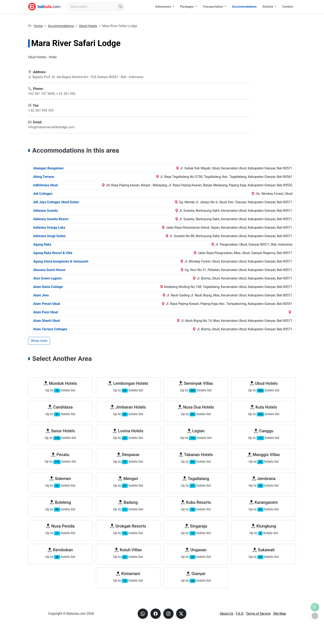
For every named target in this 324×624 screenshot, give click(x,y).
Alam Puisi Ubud (45, 312)
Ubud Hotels (88, 26)
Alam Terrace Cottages (50, 329)
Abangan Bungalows (48, 168)
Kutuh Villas (128, 549)
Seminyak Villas (196, 383)
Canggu (263, 430)
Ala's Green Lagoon (47, 278)
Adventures (163, 6)
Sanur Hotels (60, 430)
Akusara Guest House (49, 270)
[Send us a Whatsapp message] (143, 614)
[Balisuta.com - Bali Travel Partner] (44, 7)
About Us (226, 614)
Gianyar (195, 573)
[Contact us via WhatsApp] (315, 607)
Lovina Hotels (128, 430)
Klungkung (263, 526)
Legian (196, 430)
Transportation (213, 6)
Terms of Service (258, 614)
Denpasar (128, 454)
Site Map (279, 614)
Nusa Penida (60, 526)
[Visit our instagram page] (168, 614)
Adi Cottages (42, 194)
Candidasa (60, 407)
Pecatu (60, 454)
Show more (39, 341)
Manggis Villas (264, 454)
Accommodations (244, 6)
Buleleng (60, 502)
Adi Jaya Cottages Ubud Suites (56, 202)
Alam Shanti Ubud (46, 321)
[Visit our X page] (181, 614)
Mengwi (128, 478)
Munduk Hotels (60, 383)
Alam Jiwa (41, 295)
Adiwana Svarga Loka (49, 227)
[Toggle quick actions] (315, 616)
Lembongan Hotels (128, 383)
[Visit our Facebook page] (155, 614)
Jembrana (264, 478)
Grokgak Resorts (128, 526)
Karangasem (263, 502)
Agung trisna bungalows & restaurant (60, 261)
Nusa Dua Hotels (196, 407)
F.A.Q (239, 614)
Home (38, 26)
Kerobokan (60, 549)
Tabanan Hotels (196, 454)
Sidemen (60, 478)
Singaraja (196, 526)
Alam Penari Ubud (46, 304)
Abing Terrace (43, 177)
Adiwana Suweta (45, 211)
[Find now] (120, 6)
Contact (287, 6)
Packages (187, 6)
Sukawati (264, 549)
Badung (128, 502)
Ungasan (196, 549)
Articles (268, 6)
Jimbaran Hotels (128, 407)
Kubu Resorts (196, 502)
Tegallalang (196, 478)
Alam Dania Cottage (48, 287)
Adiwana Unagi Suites (49, 236)
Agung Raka (42, 244)
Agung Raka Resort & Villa (52, 253)
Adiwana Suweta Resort (51, 219)
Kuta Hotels (263, 407)
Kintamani (128, 573)
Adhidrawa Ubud (45, 185)
